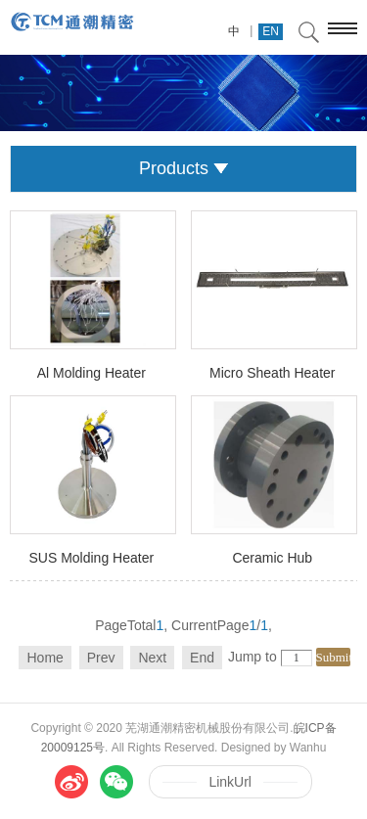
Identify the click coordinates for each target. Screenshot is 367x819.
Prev (101, 657)
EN (270, 31)
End (202, 657)
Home (44, 657)
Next (152, 657)
